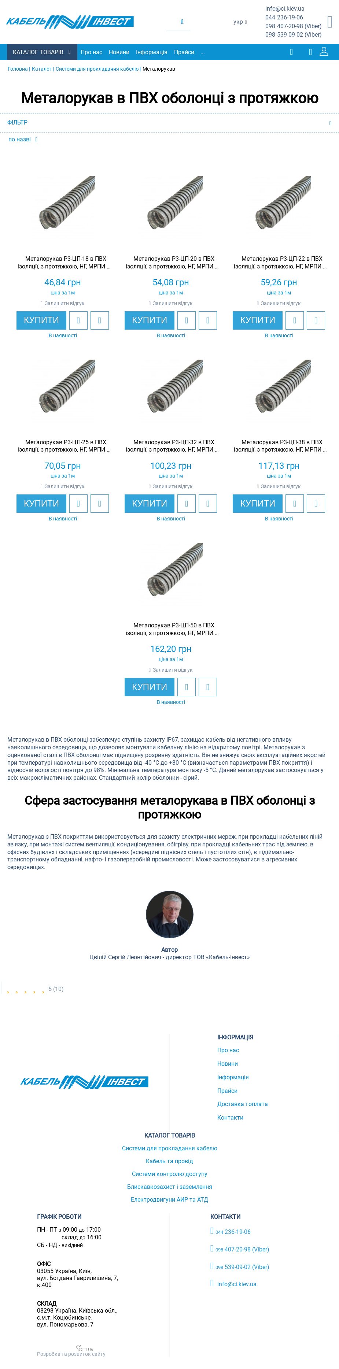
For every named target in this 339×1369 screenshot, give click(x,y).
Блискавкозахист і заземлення (169, 1186)
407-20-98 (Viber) (293, 26)
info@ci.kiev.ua (233, 1283)
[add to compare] (97, 320)
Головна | (19, 69)
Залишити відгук (62, 303)
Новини (119, 52)
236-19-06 (284, 18)
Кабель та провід (169, 1161)
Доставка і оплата (242, 1104)
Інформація (152, 52)
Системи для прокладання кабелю (169, 1148)
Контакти (230, 1117)
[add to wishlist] (76, 320)
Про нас (92, 52)
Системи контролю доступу (169, 1173)
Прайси (184, 52)
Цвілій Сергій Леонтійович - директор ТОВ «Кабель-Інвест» (169, 957)
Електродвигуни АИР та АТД (169, 1199)
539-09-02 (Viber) (293, 35)
